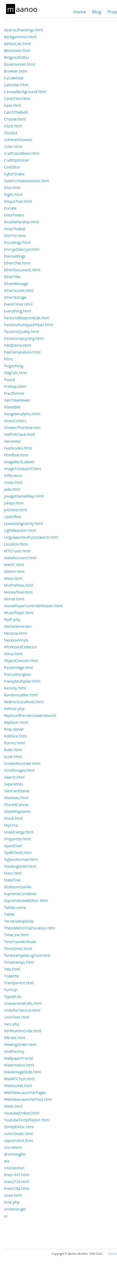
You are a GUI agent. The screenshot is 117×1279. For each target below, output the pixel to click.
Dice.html (12, 187)
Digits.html (13, 194)
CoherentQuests (18, 139)
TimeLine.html (16, 934)
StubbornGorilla (17, 886)
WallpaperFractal (18, 1058)
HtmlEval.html (16, 454)
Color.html (13, 146)
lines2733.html (16, 1181)
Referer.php (14, 708)
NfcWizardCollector (20, 646)
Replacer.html (16, 722)
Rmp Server (14, 729)
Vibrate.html (14, 1037)
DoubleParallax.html (21, 221)
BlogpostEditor (16, 57)
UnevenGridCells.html (22, 1003)
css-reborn (13, 1147)
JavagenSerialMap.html (23, 496)
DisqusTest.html (18, 201)
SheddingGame (17, 811)
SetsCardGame (17, 790)
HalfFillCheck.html (19, 434)
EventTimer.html (18, 304)
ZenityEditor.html (19, 1126)
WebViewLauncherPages (25, 1092)
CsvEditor (12, 167)
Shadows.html (16, 797)
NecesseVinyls (16, 640)
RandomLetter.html (21, 694)
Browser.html (15, 71)
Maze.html (13, 578)
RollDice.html (15, 736)
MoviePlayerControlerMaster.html (33, 605)
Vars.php (11, 1023)
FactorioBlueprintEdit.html (26, 317)
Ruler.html (13, 749)
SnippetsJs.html (17, 838)
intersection (14, 1167)
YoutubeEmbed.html (21, 1113)
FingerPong (14, 365)
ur (6, 1215)
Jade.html (12, 489)
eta (7, 1161)
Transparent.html (19, 982)
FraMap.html (15, 386)
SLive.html (13, 756)
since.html (13, 1195)
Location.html (16, 544)
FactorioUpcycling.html (23, 338)
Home (79, 12)
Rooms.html (14, 742)
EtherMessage (16, 283)
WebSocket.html (18, 1085)
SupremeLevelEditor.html (26, 900)
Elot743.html (15, 235)
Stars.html (13, 873)
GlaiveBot (12, 406)
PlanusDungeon (17, 674)
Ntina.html (13, 653)
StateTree (12, 879)
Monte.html (14, 598)
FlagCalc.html (15, 372)
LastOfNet (12, 516)
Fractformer (14, 393)
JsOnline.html (15, 509)
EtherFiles (12, 276)
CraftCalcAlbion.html (21, 153)
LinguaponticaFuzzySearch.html (31, 537)
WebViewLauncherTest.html (28, 1099)
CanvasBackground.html (25, 91)
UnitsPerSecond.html (22, 1010)
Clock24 (10, 132)
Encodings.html (17, 242)
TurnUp (10, 989)
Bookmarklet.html (19, 64)
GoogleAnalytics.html (22, 413)
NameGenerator (18, 626)
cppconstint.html (18, 1140)
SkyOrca (11, 825)
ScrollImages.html (19, 770)
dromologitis (15, 1154)
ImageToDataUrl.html (22, 468)
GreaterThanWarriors (22, 427)
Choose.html (15, 119)
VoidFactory (14, 1051)
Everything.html (17, 310)
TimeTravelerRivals (20, 941)
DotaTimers (14, 215)
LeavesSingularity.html (23, 523)
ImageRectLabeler (19, 461)
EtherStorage (15, 297)
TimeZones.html (18, 948)
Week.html (13, 1106)
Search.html (14, 777)
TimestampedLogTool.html (27, 955)
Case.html (12, 105)
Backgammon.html (20, 36)
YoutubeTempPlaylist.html (26, 1119)
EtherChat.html (17, 263)
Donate (10, 208)
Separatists (13, 783)
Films (8, 358)
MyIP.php (12, 619)
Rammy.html (15, 688)
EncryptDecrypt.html (21, 249)
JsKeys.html (14, 502)
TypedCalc (13, 996)
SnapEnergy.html (18, 831)
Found (9, 379)
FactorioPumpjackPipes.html (28, 324)
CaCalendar (14, 77)
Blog (96, 12)
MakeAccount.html (20, 557)
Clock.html (13, 125)
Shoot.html (13, 818)
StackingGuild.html (20, 866)
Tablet (9, 914)
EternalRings (14, 256)
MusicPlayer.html (19, 612)
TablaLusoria (15, 907)
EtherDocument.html (22, 269)
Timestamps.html (19, 962)
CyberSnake (14, 173)
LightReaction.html (20, 530)
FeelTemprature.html (22, 352)
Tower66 (11, 975)
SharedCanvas (16, 804)
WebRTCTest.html (19, 1078)
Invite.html (13, 482)
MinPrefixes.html (18, 585)
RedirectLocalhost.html (24, 701)
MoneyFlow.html (18, 592)
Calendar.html (16, 84)
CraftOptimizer (17, 160)
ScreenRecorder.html (22, 763)
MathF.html (14, 564)
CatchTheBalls (16, 112)
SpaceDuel (13, 845)
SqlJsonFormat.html (21, 859)
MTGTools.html (17, 550)
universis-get (15, 1209)
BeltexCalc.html (17, 43)
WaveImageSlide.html (22, 1071)
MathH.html (14, 571)
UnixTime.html (16, 1017)
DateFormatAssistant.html (26, 180)
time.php (12, 1202)
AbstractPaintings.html (23, 29)
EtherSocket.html (19, 290)
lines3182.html (16, 1188)
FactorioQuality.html (21, 331)
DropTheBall (14, 228)
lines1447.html (16, 1174)
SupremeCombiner (20, 893)
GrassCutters (15, 420)
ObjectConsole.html (21, 660)
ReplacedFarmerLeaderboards (30, 715)
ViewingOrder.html (20, 1044)
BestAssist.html (17, 50)
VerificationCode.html (22, 1030)
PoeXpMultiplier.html (22, 681)
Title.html (12, 969)
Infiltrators (13, 475)
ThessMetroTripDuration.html (29, 927)
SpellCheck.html (17, 852)
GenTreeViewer (17, 400)
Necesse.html (15, 633)
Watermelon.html (19, 1065)
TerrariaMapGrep (19, 921)
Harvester (12, 441)
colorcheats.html (18, 1133)
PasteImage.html (18, 667)
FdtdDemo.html (17, 345)
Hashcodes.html (18, 448)
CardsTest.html (17, 98)
